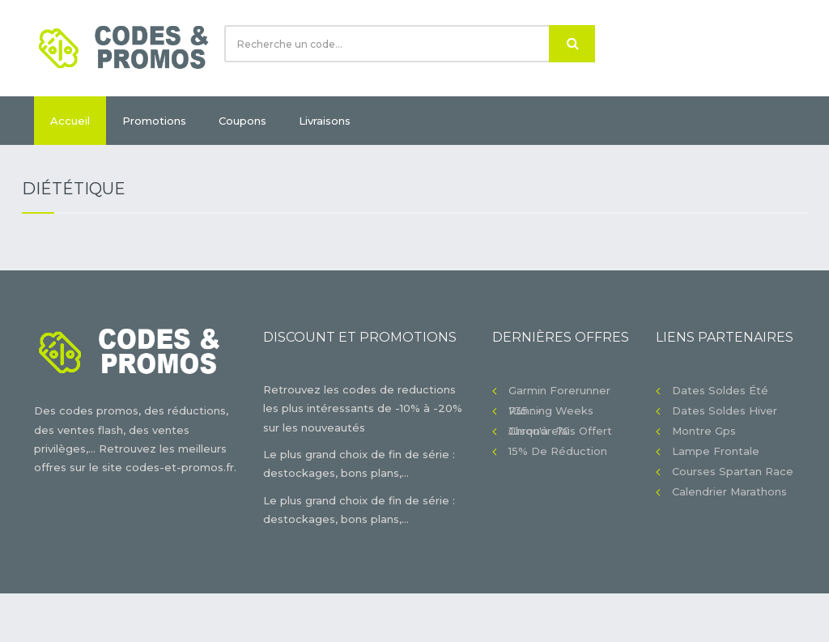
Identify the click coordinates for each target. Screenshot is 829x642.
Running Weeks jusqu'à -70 (550, 412)
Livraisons (325, 120)
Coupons (242, 120)
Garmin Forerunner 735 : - (559, 392)
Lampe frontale (715, 450)
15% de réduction (557, 450)
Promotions (154, 120)
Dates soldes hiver (724, 410)
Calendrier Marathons (729, 491)
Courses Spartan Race (732, 471)
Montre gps (704, 430)
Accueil (70, 120)
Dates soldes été (720, 390)
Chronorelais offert (560, 430)
